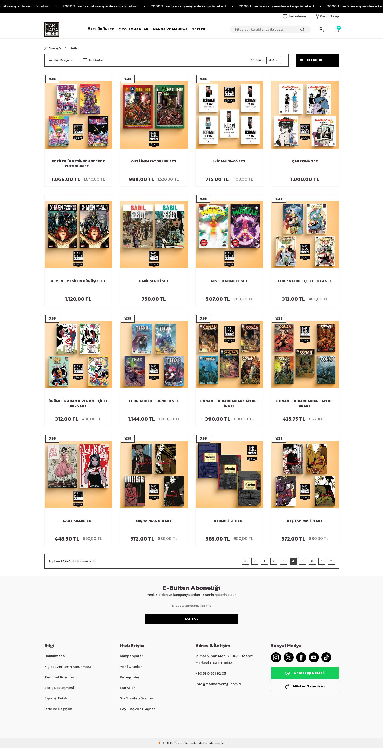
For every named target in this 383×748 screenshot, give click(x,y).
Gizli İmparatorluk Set (154, 161)
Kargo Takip (326, 16)
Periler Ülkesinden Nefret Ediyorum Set (78, 164)
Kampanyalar (131, 656)
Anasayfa (53, 48)
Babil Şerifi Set (154, 281)
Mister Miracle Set (229, 281)
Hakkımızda (54, 656)
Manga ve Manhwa (170, 29)
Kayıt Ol (191, 618)
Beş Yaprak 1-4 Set (305, 521)
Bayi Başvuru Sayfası (138, 709)
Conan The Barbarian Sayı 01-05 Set (304, 403)
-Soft (164, 743)
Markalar (127, 687)
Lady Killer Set (78, 521)
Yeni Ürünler (131, 666)
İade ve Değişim (58, 709)
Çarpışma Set (305, 161)
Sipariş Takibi (56, 698)
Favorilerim (294, 16)
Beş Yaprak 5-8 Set (153, 521)
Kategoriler (130, 677)
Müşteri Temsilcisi (305, 686)
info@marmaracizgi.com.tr (218, 684)
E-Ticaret (177, 743)
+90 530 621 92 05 (210, 673)
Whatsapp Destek (305, 672)
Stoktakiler (93, 60)
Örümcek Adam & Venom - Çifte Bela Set (78, 403)
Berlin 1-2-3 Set (229, 521)
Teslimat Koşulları (59, 677)
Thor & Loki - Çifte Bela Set (304, 281)
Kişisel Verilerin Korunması (67, 666)
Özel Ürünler (101, 29)
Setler (198, 29)
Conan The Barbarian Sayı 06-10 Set (229, 403)
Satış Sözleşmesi (59, 687)
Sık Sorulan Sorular (136, 698)
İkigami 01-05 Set (229, 161)
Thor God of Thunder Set (153, 401)
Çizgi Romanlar (133, 29)
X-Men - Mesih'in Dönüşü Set (78, 281)
